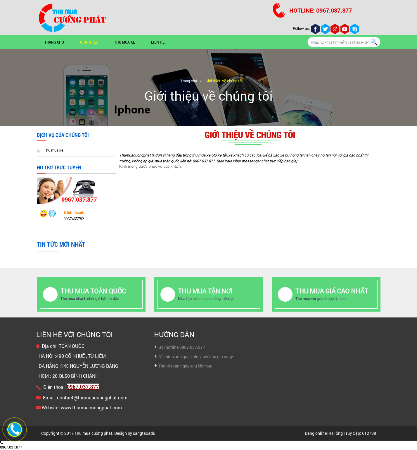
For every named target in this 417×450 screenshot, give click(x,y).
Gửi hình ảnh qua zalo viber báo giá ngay (195, 356)
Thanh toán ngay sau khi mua (185, 366)
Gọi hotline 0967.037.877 (181, 347)
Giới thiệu (89, 42)
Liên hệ (158, 42)
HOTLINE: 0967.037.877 (320, 10)
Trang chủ (54, 42)
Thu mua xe (124, 42)
